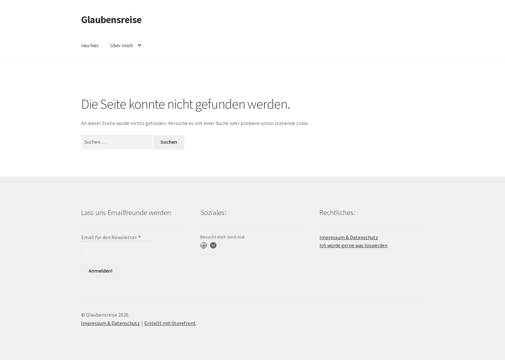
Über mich (121, 45)
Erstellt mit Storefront (170, 323)
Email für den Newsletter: (111, 237)
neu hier (90, 45)
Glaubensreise (111, 19)
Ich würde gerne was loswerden (353, 245)
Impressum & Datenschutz (348, 237)
